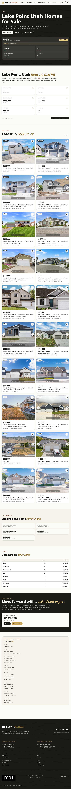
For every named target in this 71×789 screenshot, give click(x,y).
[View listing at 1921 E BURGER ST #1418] (52, 297)
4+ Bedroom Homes (8, 686)
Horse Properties (8, 662)
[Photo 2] (14, 162)
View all (66, 135)
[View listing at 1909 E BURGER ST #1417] (52, 371)
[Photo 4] (17, 162)
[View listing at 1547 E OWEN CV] (52, 224)
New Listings (7, 698)
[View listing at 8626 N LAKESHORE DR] (52, 407)
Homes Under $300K (9, 675)
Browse (22, 2)
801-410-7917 (62, 729)
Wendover (5, 586)
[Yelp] (68, 776)
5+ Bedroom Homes (8, 688)
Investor (29, 2)
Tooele (4, 563)
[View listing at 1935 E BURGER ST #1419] (18, 297)
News (38, 760)
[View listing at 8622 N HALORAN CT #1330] (52, 480)
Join (67, 2)
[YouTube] (65, 776)
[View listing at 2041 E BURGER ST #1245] (52, 151)
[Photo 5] (19, 162)
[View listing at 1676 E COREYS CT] (52, 334)
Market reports (42, 2)
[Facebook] (62, 776)
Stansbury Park (7, 570)
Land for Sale (5, 762)
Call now (7, 623)
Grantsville (6, 566)
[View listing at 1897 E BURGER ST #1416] (18, 334)
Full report (63, 39)
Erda (4, 573)
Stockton (5, 576)
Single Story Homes (8, 702)
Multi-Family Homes (8, 646)
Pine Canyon (6, 583)
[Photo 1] (12, 162)
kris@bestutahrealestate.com (63, 732)
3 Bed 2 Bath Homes (8, 684)
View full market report (60, 118)
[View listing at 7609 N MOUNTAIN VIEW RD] (18, 407)
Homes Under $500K (9, 677)
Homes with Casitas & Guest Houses (12, 654)
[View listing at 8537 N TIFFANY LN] (18, 371)
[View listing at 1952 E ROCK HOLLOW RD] (18, 151)
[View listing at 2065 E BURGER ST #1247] (18, 187)
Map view (17, 32)
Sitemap (39, 762)
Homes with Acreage (9, 693)
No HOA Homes (7, 700)
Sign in (61, 2)
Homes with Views (8, 658)
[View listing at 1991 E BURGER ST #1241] (52, 187)
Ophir (4, 579)
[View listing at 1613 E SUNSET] (18, 224)
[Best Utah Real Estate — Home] (9, 2)
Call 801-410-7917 (28, 32)
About (49, 2)
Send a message (17, 623)
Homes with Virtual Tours (10, 660)
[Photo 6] (21, 162)
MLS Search (4, 755)
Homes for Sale (5, 758)
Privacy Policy (40, 765)
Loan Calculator (5, 765)
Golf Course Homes (8, 651)
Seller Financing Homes (9, 670)
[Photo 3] (16, 162)
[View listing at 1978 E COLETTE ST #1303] (52, 261)
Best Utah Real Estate (9, 785)
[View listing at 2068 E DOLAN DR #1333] (18, 480)
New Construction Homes (10, 695)
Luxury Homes (7, 679)
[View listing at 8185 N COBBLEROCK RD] (18, 261)
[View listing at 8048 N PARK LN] (18, 444)
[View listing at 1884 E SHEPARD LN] (52, 444)
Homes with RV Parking (9, 656)
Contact (54, 2)
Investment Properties (9, 667)
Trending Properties (6, 760)
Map (35, 2)
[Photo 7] (23, 162)
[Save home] (32, 141)
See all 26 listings (7, 32)
